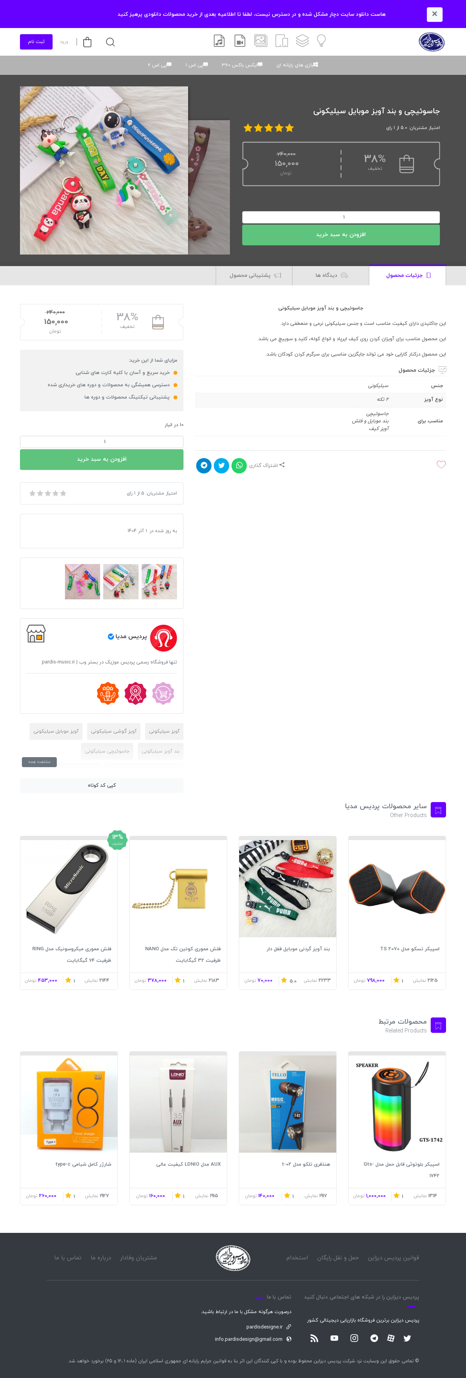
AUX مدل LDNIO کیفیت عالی (188, 1164)
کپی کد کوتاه (102, 785)
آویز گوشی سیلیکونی (114, 731)
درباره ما (101, 1258)
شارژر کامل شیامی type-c (83, 1164)
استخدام (297, 1258)
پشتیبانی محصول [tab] (255, 276)
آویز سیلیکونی (164, 731)
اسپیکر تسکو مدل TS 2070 (410, 949)
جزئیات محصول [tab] (408, 276)
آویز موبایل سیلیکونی (56, 731)
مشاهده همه (39, 762)
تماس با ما (67, 1258)
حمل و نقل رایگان (338, 1258)
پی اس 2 (157, 65)
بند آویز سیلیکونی (161, 751)
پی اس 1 (194, 65)
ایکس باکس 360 (240, 65)
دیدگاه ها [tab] (332, 276)
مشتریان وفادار (138, 1258)
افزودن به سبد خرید (341, 235)
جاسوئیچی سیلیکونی (107, 751)
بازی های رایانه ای (294, 65)
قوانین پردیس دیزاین (393, 1258)
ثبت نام (36, 41)
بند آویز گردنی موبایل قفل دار (298, 949)
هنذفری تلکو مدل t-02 (306, 1164)
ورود (63, 41)
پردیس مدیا (131, 636)
